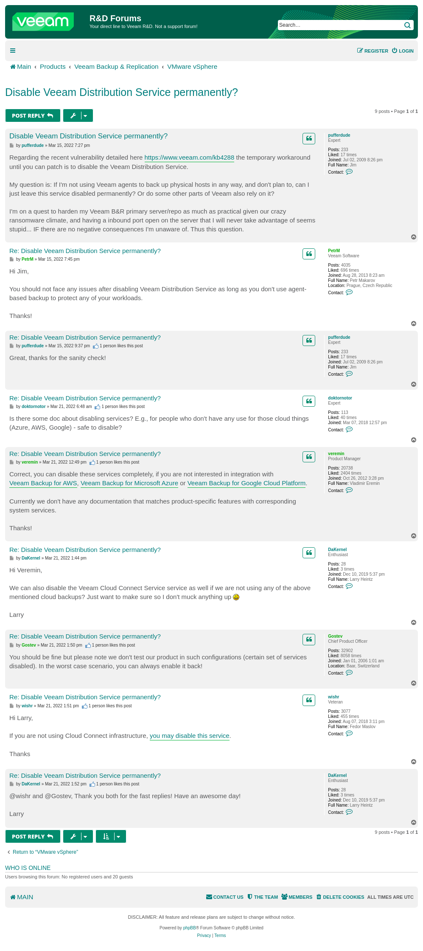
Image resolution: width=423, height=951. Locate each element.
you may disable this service (190, 735)
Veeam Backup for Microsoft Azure (129, 483)
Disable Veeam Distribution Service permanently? (121, 92)
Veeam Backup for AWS (43, 483)
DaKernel (337, 549)
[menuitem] (402, 51)
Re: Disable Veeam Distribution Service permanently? (85, 250)
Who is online (27, 867)
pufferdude (339, 135)
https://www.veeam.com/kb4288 (190, 157)
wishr (333, 697)
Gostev (335, 636)
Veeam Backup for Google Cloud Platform (246, 483)
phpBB (189, 928)
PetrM (334, 250)
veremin (336, 453)
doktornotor (340, 398)
